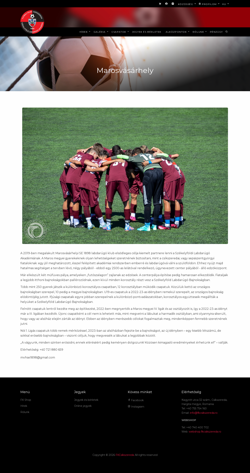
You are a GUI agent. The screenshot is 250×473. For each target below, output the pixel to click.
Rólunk (200, 31)
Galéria (101, 31)
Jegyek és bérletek (146, 31)
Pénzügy (216, 31)
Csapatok (120, 31)
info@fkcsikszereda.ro (204, 412)
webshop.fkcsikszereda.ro (205, 431)
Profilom (209, 3)
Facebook (136, 400)
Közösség (187, 3)
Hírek (85, 31)
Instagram (136, 406)
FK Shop (25, 400)
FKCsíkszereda (125, 455)
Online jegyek (83, 406)
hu (226, 3)
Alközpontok (178, 31)
